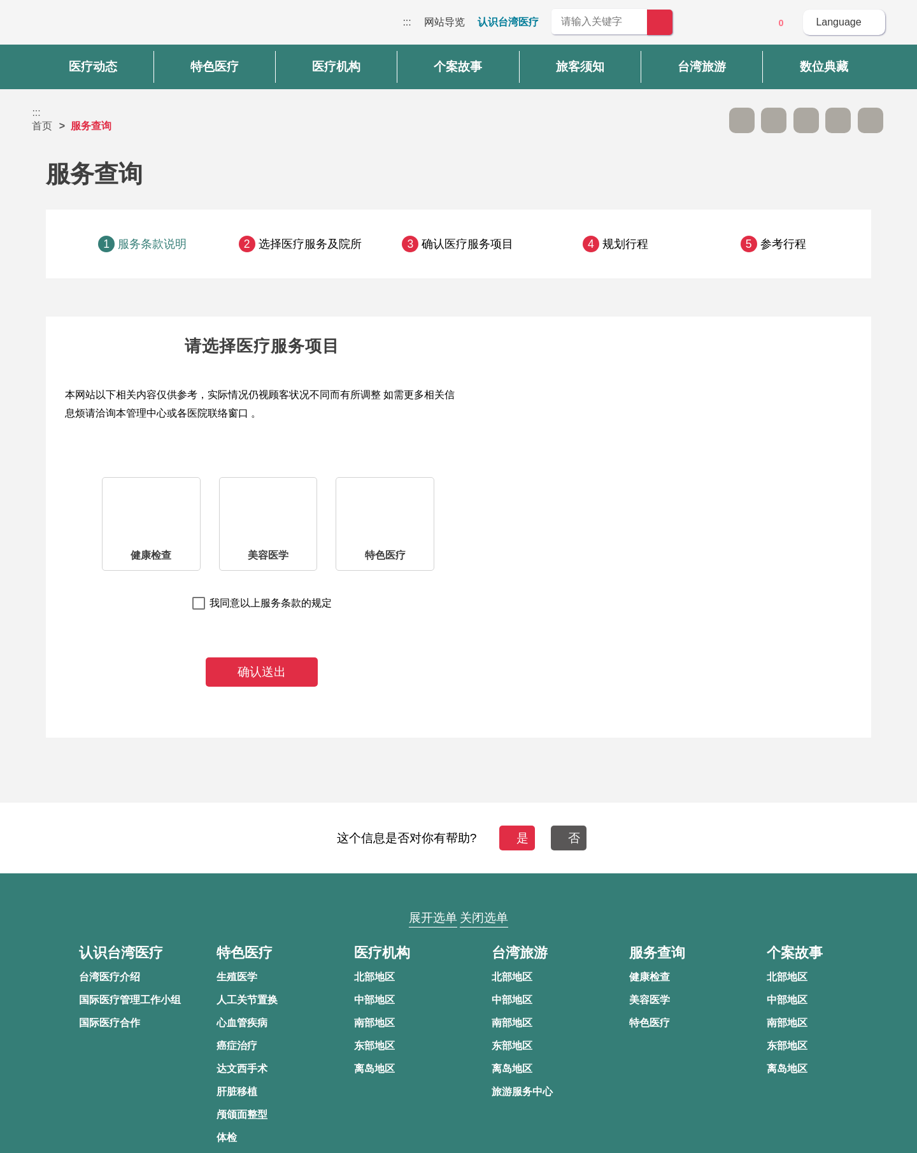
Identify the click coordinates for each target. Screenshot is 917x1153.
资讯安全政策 (679, 993)
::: (406, 22)
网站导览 (444, 22)
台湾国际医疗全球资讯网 (76, 25)
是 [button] (516, 838)
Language (838, 22)
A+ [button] (773, 120)
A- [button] (742, 120)
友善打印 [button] (806, 120)
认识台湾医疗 (508, 22)
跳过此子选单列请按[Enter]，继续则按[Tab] (709, 120)
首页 (42, 125)
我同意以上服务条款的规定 (271, 603)
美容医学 (268, 555)
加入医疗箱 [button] (870, 120)
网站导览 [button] (458, 893)
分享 (838, 120)
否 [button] (574, 838)
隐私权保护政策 (684, 968)
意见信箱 (745, 23)
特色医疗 (385, 555)
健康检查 (151, 555)
